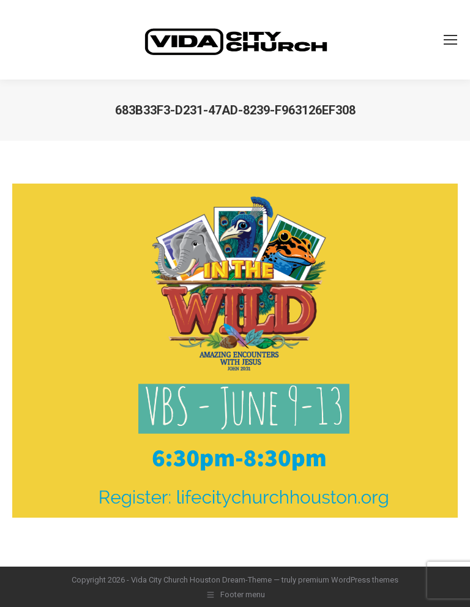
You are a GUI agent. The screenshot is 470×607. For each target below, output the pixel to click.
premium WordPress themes (348, 579)
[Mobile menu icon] (450, 39)
